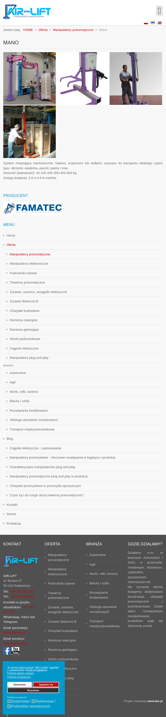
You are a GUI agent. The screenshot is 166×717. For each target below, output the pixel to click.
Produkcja (13, 523)
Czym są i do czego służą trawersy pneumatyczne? (46, 495)
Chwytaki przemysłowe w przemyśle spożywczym (45, 486)
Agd (13, 382)
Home (10, 235)
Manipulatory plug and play (29, 357)
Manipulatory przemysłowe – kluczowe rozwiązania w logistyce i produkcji (62, 457)
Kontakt (12, 504)
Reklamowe (45, 701)
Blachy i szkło (19, 401)
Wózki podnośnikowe (25, 339)
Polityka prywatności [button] (19, 676)
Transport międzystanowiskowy (32, 429)
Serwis (11, 514)
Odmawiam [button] (19, 684)
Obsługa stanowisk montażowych (34, 420)
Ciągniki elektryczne (24, 348)
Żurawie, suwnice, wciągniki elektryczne (38, 292)
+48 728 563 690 (22, 591)
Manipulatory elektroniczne (29, 263)
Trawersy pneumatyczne (27, 282)
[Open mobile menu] (159, 11)
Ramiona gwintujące (24, 329)
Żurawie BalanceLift (24, 301)
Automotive (18, 373)
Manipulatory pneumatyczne (30, 254)
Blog (9, 438)
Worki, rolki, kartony (24, 391)
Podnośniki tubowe (23, 273)
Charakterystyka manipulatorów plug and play (42, 467)
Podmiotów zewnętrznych (30, 706)
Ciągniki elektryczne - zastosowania (35, 448)
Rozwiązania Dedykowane (29, 410)
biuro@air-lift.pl (14, 632)
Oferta (11, 245)
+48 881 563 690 (22, 596)
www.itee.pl (155, 701)
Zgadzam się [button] (46, 684)
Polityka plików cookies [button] (20, 673)
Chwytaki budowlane (25, 311)
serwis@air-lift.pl (15, 643)
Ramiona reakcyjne (23, 320)
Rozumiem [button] (33, 690)
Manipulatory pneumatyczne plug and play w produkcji (49, 476)
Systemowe (20, 701)
